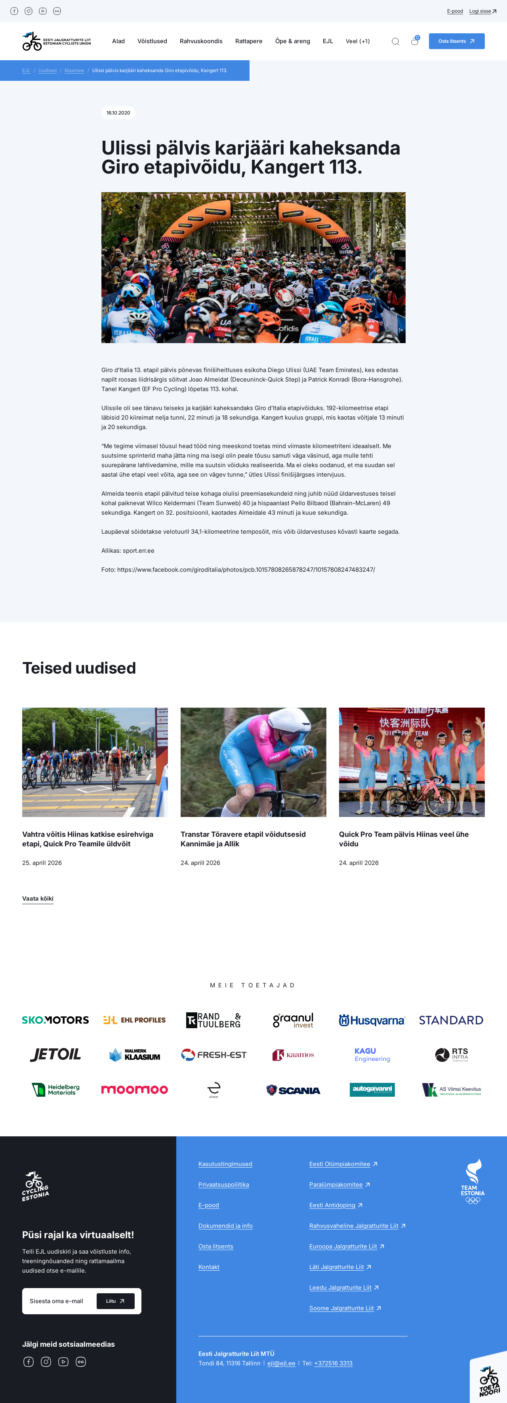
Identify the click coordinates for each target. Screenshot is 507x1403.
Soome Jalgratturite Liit (341, 1308)
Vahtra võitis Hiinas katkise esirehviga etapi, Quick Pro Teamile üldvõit (87, 839)
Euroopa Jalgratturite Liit (343, 1246)
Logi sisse (480, 11)
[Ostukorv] (414, 41)
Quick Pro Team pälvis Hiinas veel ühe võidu (404, 839)
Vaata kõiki (37, 898)
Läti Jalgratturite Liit (336, 1267)
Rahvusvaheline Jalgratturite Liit (353, 1225)
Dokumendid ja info (225, 1225)
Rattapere (249, 41)
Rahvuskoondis (201, 41)
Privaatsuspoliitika (223, 1184)
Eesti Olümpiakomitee (339, 1164)
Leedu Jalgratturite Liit (340, 1287)
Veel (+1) (358, 41)
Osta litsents (215, 1246)
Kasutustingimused (225, 1164)
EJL (328, 41)
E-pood (455, 11)
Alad (118, 41)
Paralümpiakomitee (336, 1184)
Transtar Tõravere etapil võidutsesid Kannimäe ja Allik (243, 839)
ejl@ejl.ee (281, 1363)
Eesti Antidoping (332, 1205)
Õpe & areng (292, 41)
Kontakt (208, 1267)
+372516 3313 (333, 1363)
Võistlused (152, 41)
